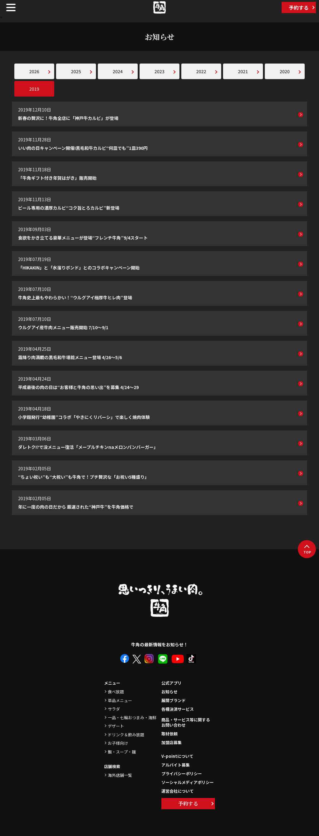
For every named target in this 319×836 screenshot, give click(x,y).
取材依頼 (169, 734)
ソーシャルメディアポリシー (187, 782)
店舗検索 (112, 766)
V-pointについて (177, 756)
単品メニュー (120, 700)
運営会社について (177, 791)
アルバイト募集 (175, 765)
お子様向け (118, 743)
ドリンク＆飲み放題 (126, 735)
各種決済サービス (177, 709)
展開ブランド (173, 700)
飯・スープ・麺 (122, 752)
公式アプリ (171, 683)
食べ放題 (116, 692)
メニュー (112, 683)
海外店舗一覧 (120, 775)
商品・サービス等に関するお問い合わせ (185, 722)
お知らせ (169, 692)
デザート (116, 726)
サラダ (114, 709)
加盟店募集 (171, 742)
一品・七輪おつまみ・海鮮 (132, 717)
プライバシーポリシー (181, 774)
